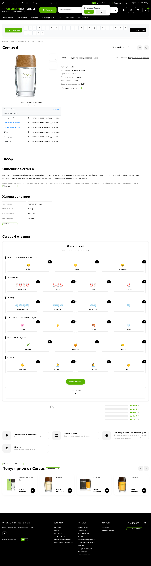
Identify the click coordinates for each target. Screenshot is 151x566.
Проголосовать (75, 382)
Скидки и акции (39, 3)
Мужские (7, 464)
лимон (31, 218)
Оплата (16, 3)
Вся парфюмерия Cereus (123, 47)
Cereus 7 (59, 478)
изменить (56, 109)
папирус (32, 213)
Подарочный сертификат (63, 542)
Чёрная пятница (84, 527)
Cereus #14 (98, 478)
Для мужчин (22, 17)
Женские (18, 464)
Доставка (6, 3)
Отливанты (83, 17)
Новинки (34, 17)
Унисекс (81, 546)
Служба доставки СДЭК (12, 127)
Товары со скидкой (85, 549)
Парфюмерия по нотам (58, 3)
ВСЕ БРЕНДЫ (139, 30)
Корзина (105, 527)
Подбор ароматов (84, 555)
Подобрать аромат (67, 17)
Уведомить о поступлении (138, 58)
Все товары (53, 469)
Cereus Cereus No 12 (26, 479)
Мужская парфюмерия (19, 41)
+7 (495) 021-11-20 (139, 3)
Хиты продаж (83, 552)
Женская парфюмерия (86, 539)
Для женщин (7, 17)
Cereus (32, 41)
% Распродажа (48, 17)
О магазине (26, 3)
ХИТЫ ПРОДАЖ (13, 30)
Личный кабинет (108, 530)
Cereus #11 (135, 478)
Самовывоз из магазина (12, 122)
